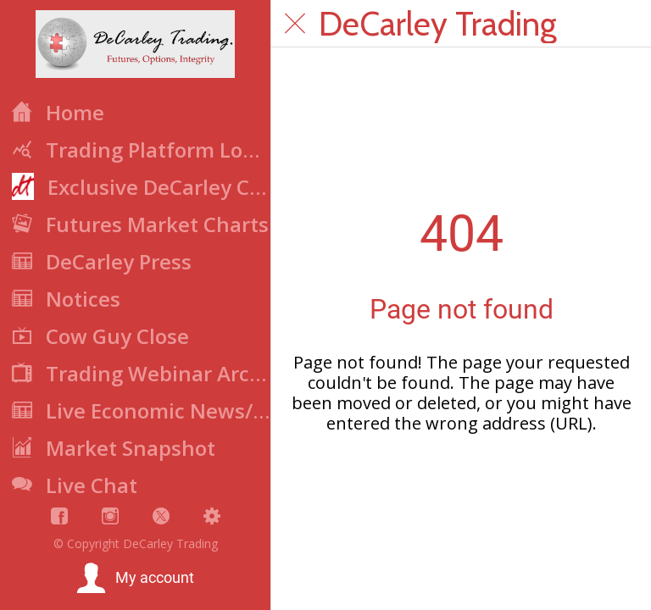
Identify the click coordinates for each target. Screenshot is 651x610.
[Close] (295, 24)
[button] (135, 579)
